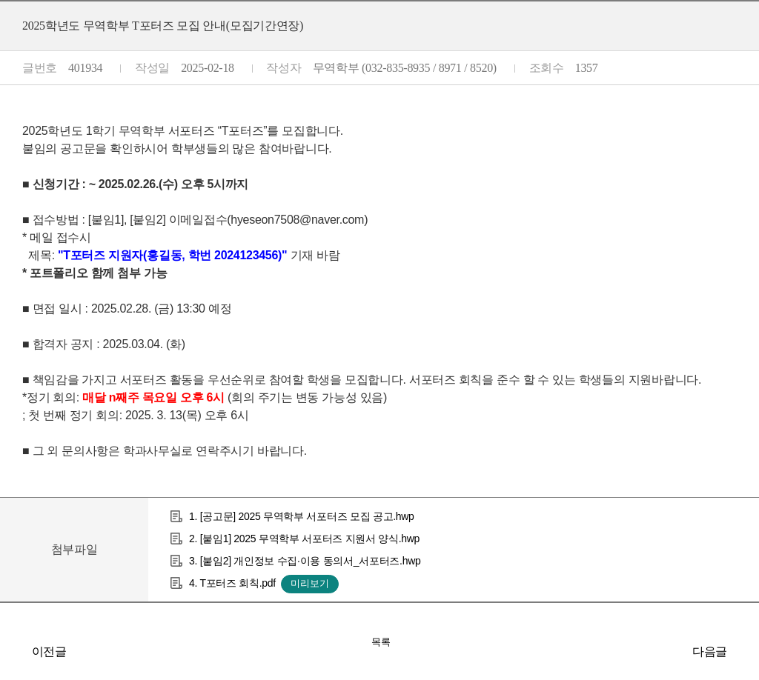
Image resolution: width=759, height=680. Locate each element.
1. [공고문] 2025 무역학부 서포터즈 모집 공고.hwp (301, 516)
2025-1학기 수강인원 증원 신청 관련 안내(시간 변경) (15, 651)
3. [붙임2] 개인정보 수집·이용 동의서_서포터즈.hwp (304, 561)
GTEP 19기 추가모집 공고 (744, 651)
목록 (381, 641)
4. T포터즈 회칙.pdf (232, 583)
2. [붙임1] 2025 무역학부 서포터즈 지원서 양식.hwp (304, 538)
